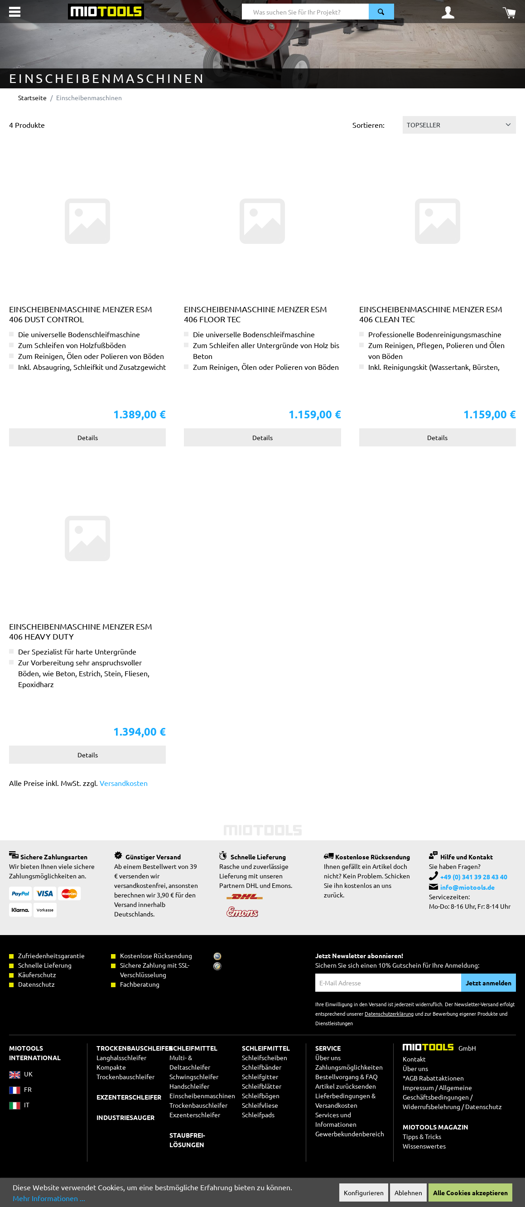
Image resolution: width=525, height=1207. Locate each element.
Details (87, 437)
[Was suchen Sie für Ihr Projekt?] (305, 11)
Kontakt (414, 1059)
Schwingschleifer (193, 1076)
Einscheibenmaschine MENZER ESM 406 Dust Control (80, 314)
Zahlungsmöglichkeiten (349, 1067)
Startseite (32, 97)
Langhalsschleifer (121, 1057)
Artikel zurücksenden (345, 1086)
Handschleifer (189, 1086)
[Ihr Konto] (448, 12)
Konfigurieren (364, 1192)
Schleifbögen (260, 1095)
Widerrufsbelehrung (431, 1106)
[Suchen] (381, 11)
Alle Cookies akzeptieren (470, 1192)
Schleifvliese (260, 1105)
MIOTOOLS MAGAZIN (435, 1127)
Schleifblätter (261, 1086)
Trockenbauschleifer (198, 1105)
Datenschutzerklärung (389, 1013)
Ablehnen (408, 1192)
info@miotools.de (467, 887)
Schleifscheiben (264, 1057)
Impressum (418, 1087)
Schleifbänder (261, 1067)
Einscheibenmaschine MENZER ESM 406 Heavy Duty (80, 631)
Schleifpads (258, 1114)
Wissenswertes (424, 1146)
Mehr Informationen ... (49, 1197)
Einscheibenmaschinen (202, 1095)
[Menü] (14, 12)
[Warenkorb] (509, 12)
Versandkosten (124, 782)
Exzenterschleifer (194, 1114)
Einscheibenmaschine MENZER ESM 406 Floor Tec (255, 314)
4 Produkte (27, 124)
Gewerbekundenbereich (349, 1133)
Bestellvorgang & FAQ (346, 1076)
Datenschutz (483, 1106)
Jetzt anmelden (488, 983)
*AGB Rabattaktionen (433, 1078)
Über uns (328, 1057)
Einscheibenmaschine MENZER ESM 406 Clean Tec (430, 314)
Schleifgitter (260, 1076)
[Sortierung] (459, 125)
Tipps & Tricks (422, 1136)
